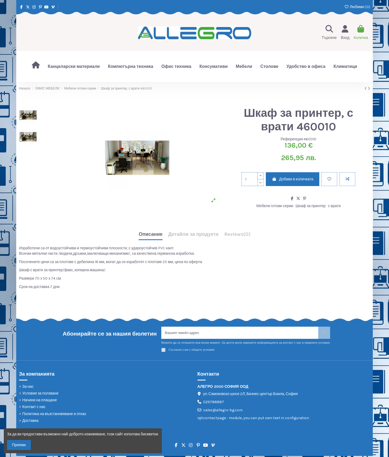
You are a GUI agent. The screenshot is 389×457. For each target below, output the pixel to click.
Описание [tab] (150, 234)
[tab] (237, 236)
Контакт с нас (34, 408)
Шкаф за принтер (311, 206)
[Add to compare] (347, 179)
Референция (292, 139)
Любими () (357, 7)
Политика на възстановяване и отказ (54, 414)
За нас (28, 387)
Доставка (30, 421)
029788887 (213, 403)
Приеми (19, 445)
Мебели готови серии (274, 206)
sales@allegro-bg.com (223, 411)
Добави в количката (292, 179)
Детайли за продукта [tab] (193, 234)
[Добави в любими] (329, 179)
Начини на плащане (39, 401)
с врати (334, 206)
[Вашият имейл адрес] (239, 333)
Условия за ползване (40, 394)
